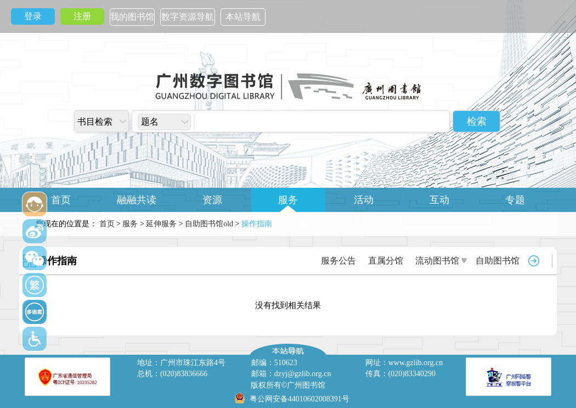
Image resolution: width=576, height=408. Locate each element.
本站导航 (243, 16)
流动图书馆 (437, 260)
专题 (515, 199)
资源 (212, 199)
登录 (33, 16)
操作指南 (57, 260)
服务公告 (338, 260)
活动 (364, 199)
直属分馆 (385, 260)
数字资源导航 (187, 16)
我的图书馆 (132, 16)
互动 (439, 199)
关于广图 (288, 224)
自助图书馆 (497, 260)
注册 (82, 16)
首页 (61, 199)
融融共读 (136, 199)
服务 (288, 199)
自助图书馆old (209, 224)
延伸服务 (161, 224)
